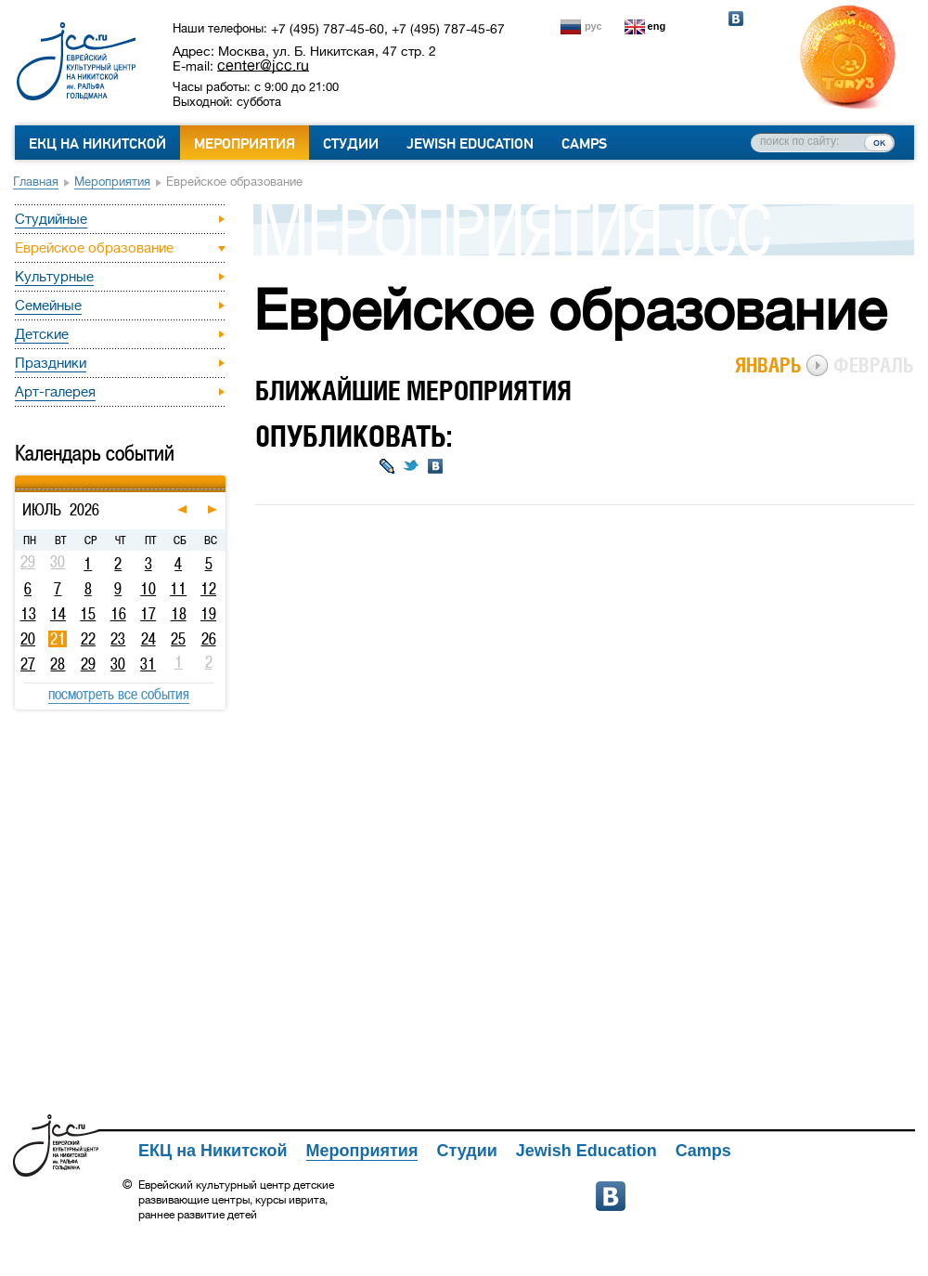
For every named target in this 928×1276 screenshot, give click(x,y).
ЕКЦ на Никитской (97, 144)
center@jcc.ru (263, 65)
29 (88, 664)
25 (178, 639)
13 (28, 613)
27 (27, 664)
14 (58, 613)
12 (208, 588)
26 (208, 639)
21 (58, 639)
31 (148, 664)
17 (148, 613)
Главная (35, 182)
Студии (351, 144)
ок (879, 142)
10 (148, 588)
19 (208, 613)
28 (57, 664)
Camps (584, 144)
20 (27, 639)
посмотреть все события (118, 693)
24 (148, 639)
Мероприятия (244, 144)
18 (179, 613)
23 (117, 639)
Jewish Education (470, 144)
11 (178, 588)
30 (117, 664)
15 (88, 613)
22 (88, 639)
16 (118, 613)
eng (657, 26)
